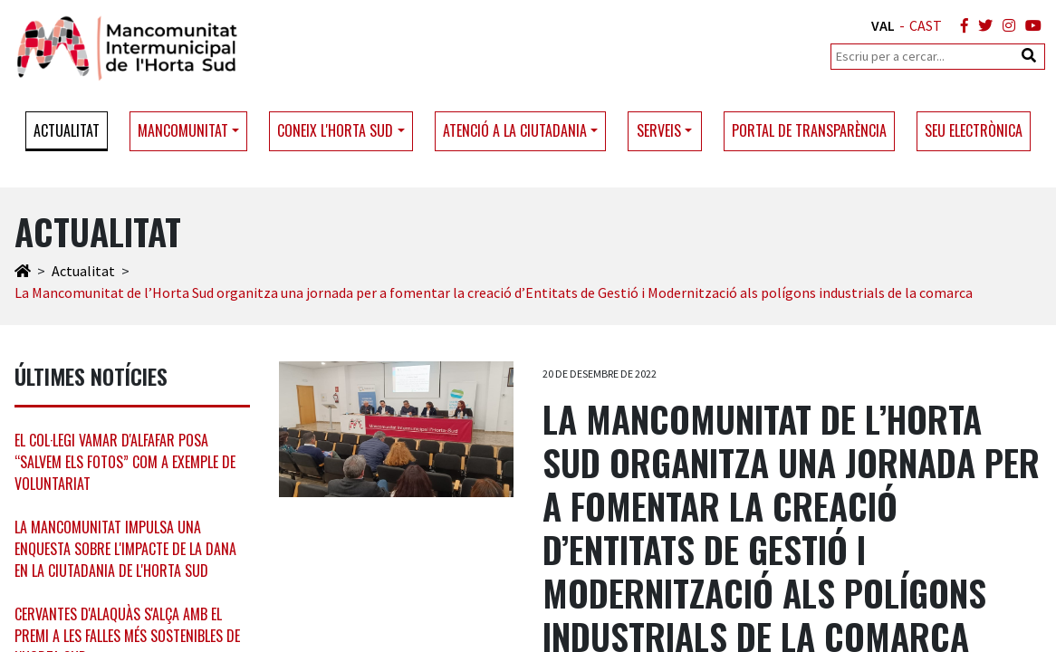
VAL (883, 25)
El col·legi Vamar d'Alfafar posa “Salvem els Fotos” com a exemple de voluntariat (124, 461)
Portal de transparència (809, 130)
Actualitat (67, 130)
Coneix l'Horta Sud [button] (335, 130)
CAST (925, 25)
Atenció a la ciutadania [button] (515, 130)
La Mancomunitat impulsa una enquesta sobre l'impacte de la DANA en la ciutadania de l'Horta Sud (125, 548)
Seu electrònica (973, 130)
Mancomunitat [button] (183, 130)
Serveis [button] (659, 130)
